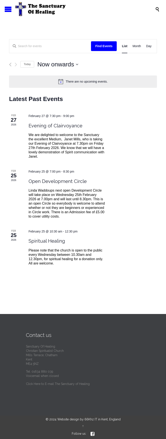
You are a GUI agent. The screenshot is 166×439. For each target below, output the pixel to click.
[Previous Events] (10, 64)
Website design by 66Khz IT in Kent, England (89, 419)
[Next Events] (16, 64)
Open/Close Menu (8, 9)
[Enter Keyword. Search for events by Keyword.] (50, 46)
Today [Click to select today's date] (27, 64)
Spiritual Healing (47, 241)
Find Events (103, 46)
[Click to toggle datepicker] (57, 64)
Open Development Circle (58, 181)
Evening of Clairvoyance (55, 125)
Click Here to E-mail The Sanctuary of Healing (58, 384)
